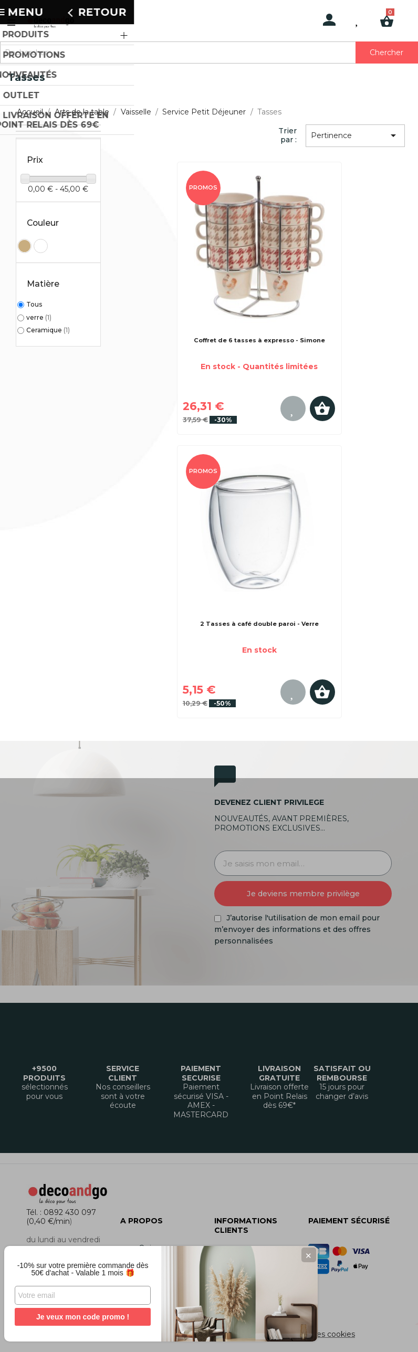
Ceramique (48, 330)
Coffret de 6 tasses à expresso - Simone (259, 340)
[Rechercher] (209, 52)
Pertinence (355, 135)
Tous (34, 304)
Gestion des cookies (318, 1334)
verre (38, 317)
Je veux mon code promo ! (78, 1317)
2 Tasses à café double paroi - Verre (259, 623)
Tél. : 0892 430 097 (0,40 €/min (61, 1217)
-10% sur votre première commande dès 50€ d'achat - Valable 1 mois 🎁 (79, 1265)
